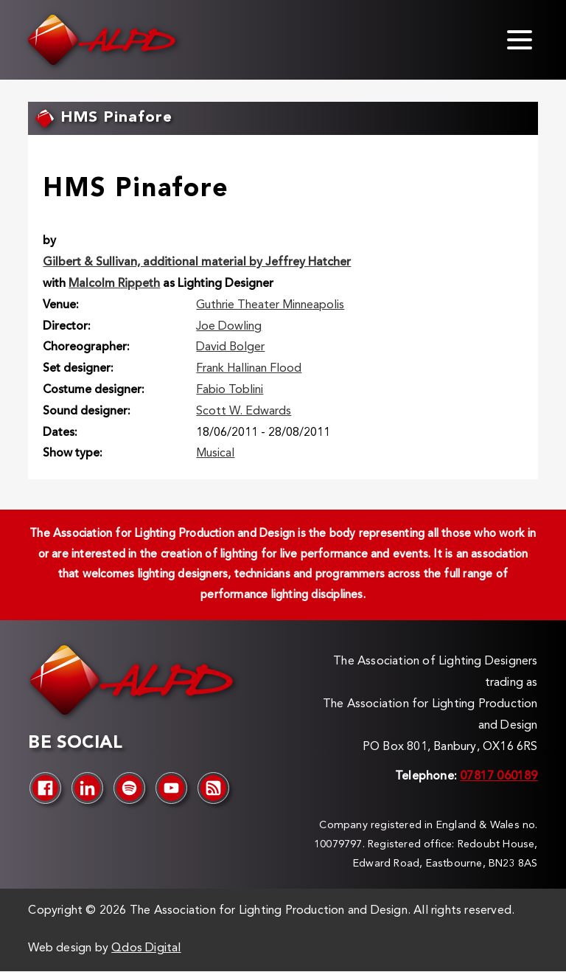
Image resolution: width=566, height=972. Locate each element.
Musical (215, 453)
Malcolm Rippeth (114, 284)
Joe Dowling (229, 327)
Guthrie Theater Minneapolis (270, 305)
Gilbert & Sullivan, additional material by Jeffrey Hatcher (197, 262)
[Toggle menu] (519, 39)
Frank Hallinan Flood (248, 369)
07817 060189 (498, 776)
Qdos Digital (146, 948)
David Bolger (230, 347)
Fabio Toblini (229, 390)
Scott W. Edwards (243, 411)
